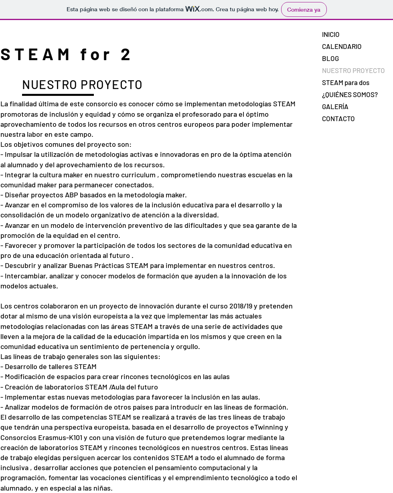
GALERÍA (335, 106)
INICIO (331, 34)
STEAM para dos (345, 82)
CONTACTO (338, 118)
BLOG (330, 58)
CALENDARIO (342, 46)
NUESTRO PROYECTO (353, 70)
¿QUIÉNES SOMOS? (350, 94)
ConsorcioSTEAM (30, 135)
